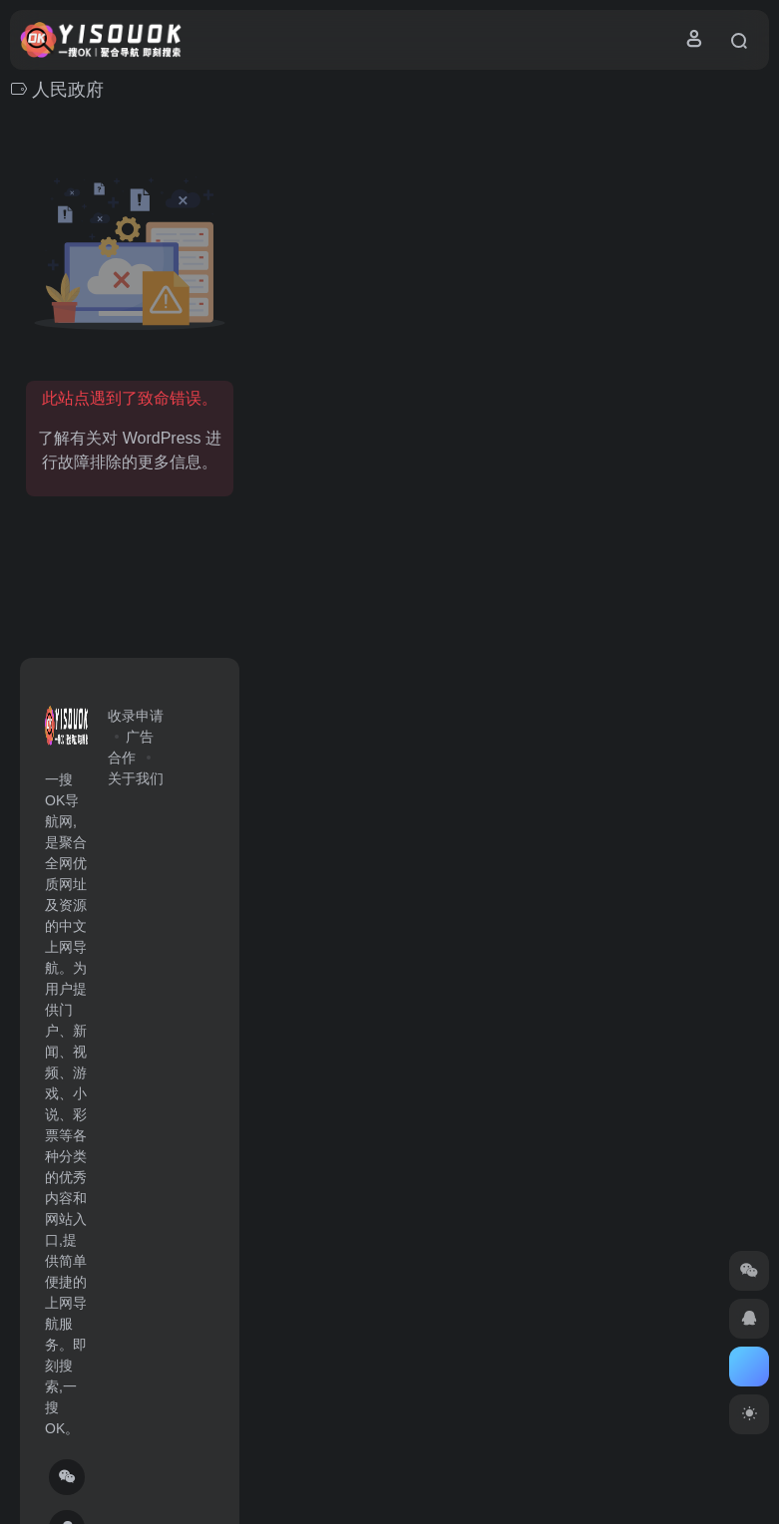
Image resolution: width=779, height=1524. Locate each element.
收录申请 (136, 716)
